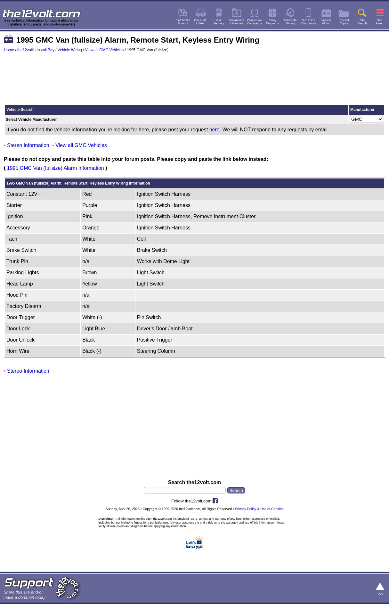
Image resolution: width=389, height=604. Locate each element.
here (214, 129)
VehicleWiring (326, 22)
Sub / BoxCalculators (308, 22)
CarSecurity (218, 22)
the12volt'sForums (183, 22)
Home (9, 50)
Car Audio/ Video (200, 22)
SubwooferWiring (290, 22)
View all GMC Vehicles (104, 50)
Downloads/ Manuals (236, 22)
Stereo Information (28, 145)
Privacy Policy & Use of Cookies (259, 509)
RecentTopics (344, 22)
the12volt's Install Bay (35, 50)
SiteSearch (362, 22)
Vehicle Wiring (70, 50)
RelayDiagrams (272, 22)
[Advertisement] (194, 81)
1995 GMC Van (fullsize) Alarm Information (55, 168)
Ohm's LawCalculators (254, 22)
